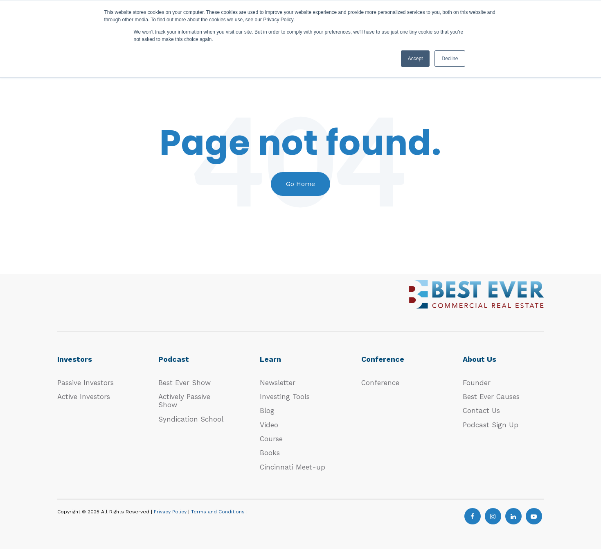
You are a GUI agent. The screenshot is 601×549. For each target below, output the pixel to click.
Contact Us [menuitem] (481, 410)
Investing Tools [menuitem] (285, 396)
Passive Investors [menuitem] (85, 383)
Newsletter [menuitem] (277, 383)
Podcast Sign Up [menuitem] (490, 425)
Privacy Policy (171, 512)
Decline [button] (449, 58)
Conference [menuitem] (380, 383)
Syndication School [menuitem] (190, 419)
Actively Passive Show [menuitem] (184, 400)
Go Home (300, 184)
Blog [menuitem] (267, 410)
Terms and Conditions (218, 512)
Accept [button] (415, 58)
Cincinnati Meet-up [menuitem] (292, 467)
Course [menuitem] (271, 439)
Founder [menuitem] (477, 383)
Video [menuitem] (269, 425)
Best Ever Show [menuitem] (184, 383)
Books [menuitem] (270, 453)
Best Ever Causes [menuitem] (491, 396)
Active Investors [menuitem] (83, 396)
